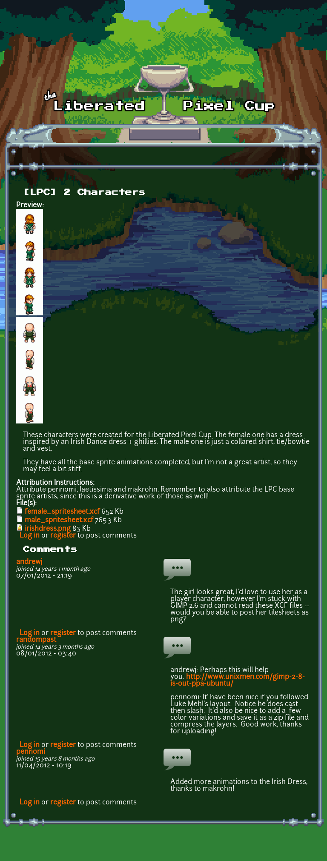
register (63, 535)
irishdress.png (48, 529)
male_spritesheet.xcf (59, 520)
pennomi (30, 752)
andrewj (29, 562)
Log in (30, 535)
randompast (36, 640)
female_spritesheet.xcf (62, 512)
